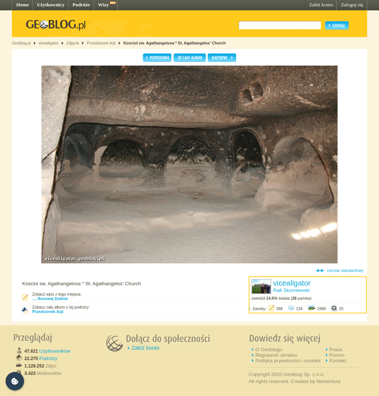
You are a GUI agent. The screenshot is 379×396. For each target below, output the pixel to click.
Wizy (103, 4)
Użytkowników (54, 351)
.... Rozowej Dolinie (50, 298)
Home (22, 4)
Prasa (335, 349)
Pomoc (337, 355)
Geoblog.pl (21, 43)
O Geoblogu (268, 349)
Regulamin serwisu (276, 355)
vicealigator (48, 43)
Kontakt (337, 360)
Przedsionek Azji (101, 43)
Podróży (48, 358)
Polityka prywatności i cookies (288, 360)
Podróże (81, 4)
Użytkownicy (50, 4)
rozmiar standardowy (345, 270)
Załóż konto (321, 4)
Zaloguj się (352, 4)
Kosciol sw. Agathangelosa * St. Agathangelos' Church (174, 43)
